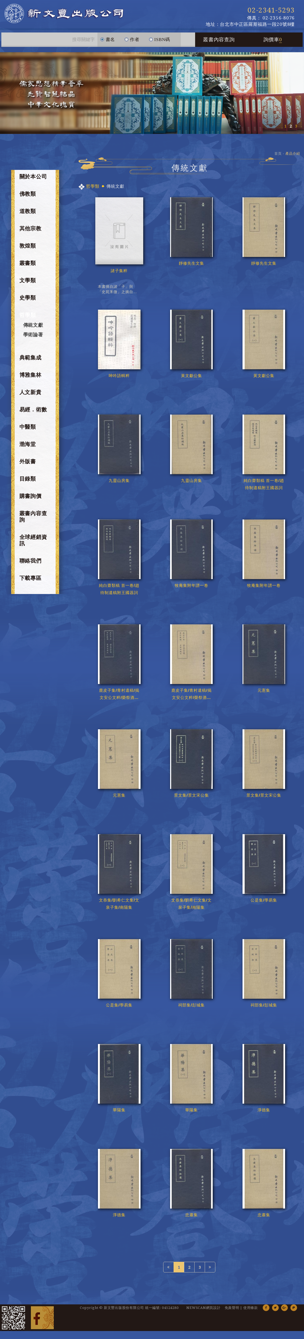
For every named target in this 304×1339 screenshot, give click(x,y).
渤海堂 (27, 444)
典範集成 (30, 357)
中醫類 (27, 427)
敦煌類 (27, 246)
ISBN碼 (159, 37)
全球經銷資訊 (33, 540)
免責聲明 (232, 1308)
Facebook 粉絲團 (42, 1317)
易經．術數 (33, 409)
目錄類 (27, 479)
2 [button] (291, 126)
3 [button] (296, 126)
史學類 (27, 297)
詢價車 (273, 39)
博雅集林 (30, 375)
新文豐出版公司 (64, 13)
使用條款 (250, 1308)
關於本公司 (33, 176)
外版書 (27, 461)
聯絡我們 (30, 561)
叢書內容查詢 (219, 39)
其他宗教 (30, 228)
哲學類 (27, 315)
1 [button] (285, 126)
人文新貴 (30, 392)
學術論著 (33, 334)
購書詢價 (30, 496)
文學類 (27, 280)
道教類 (27, 211)
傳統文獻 (33, 325)
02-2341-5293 (271, 10)
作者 (131, 37)
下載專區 (30, 578)
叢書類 (27, 263)
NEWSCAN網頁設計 (203, 1308)
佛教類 (27, 194)
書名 (107, 37)
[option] (152, 93)
